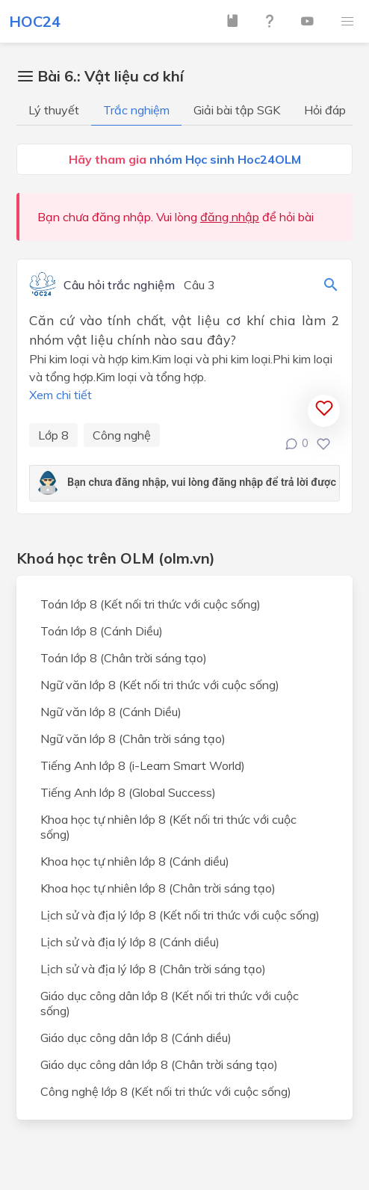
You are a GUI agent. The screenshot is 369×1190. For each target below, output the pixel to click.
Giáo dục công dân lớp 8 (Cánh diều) (136, 1037)
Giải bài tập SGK (236, 109)
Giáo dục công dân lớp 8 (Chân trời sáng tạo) (159, 1064)
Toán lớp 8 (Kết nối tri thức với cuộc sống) (150, 603)
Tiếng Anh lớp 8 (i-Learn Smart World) (142, 765)
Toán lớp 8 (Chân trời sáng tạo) (123, 657)
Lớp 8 (53, 435)
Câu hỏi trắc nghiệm (119, 285)
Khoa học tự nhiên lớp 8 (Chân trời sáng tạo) (158, 888)
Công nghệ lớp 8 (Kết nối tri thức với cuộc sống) (165, 1091)
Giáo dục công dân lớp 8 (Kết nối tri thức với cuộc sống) (169, 1003)
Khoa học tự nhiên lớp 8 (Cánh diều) (134, 861)
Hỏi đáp (325, 109)
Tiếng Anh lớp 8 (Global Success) (128, 792)
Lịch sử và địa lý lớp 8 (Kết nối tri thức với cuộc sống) (180, 914)
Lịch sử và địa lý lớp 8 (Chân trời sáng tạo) (153, 968)
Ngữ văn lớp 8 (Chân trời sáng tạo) (133, 738)
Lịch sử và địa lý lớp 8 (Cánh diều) (130, 941)
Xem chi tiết (60, 394)
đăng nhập (229, 216)
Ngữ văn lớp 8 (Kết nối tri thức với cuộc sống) (159, 684)
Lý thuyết (53, 109)
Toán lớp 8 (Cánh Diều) (101, 630)
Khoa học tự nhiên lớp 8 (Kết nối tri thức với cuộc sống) (168, 827)
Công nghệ (122, 435)
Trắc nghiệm (136, 109)
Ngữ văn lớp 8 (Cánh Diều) (111, 711)
